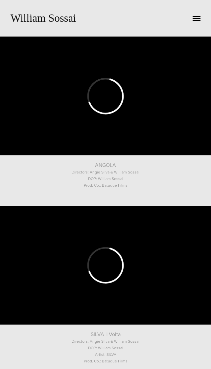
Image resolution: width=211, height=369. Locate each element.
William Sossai (43, 18)
